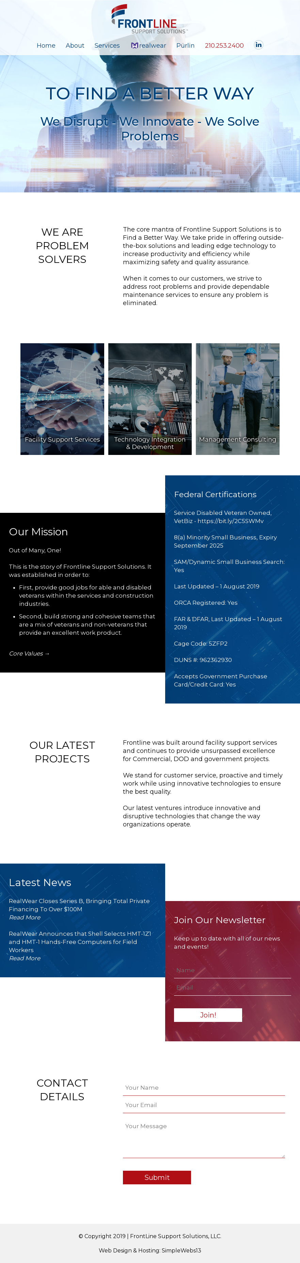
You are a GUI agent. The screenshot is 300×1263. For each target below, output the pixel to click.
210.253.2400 (224, 45)
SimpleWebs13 (181, 1250)
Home (46, 45)
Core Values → (29, 653)
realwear (148, 45)
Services (107, 45)
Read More (24, 917)
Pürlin (185, 45)
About (75, 45)
